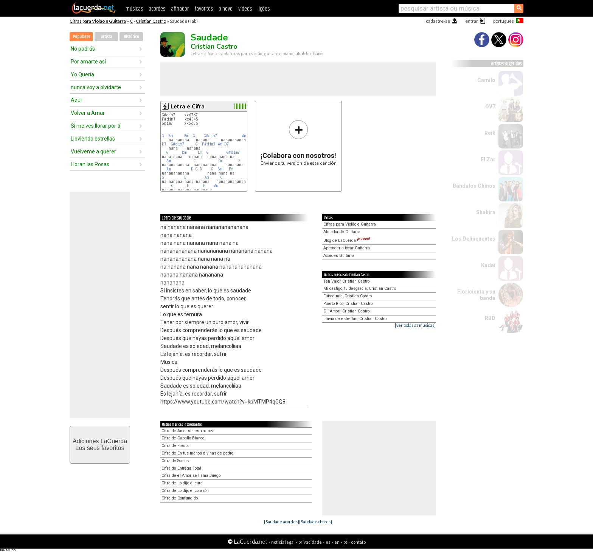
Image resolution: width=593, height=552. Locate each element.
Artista (106, 36)
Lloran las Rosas (90, 164)
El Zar (488, 159)
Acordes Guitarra (338, 255)
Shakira (485, 212)
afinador (180, 9)
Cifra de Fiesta (175, 445)
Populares (81, 36)
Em (186, 135)
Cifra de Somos (175, 460)
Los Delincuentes (473, 239)
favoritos (203, 9)
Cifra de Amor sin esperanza (187, 430)
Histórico (131, 36)
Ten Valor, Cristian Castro (346, 281)
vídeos (245, 9)
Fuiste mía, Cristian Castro (347, 296)
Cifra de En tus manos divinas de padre (197, 453)
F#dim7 (209, 144)
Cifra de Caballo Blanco (182, 438)
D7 (164, 144)
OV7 (490, 107)
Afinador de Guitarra (341, 231)
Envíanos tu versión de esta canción (299, 142)
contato (358, 542)
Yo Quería (82, 74)
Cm (220, 160)
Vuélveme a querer (93, 151)
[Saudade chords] (315, 521)
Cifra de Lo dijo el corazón (185, 490)
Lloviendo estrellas (93, 139)
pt (345, 542)
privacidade (310, 542)
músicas (134, 9)
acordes (157, 9)
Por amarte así (88, 62)
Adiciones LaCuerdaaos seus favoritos (100, 444)
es (328, 542)
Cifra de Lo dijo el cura (182, 483)
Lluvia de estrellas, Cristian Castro (355, 318)
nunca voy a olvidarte (96, 87)
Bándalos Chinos (474, 186)
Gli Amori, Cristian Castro (346, 311)
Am (244, 135)
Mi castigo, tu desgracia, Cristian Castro (359, 288)
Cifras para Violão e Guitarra (98, 21)
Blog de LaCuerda (346, 240)
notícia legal (283, 542)
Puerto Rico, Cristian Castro (348, 303)
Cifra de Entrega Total (181, 468)
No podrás (83, 49)
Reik (489, 133)
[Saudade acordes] (281, 521)
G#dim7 (210, 135)
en (337, 542)
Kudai (488, 265)
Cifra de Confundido (179, 498)
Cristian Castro (151, 21)
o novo (226, 9)
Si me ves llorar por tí (95, 126)
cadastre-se (438, 21)
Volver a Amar (88, 113)
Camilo (486, 80)
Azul (76, 100)
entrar (471, 21)
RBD (490, 318)
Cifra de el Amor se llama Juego (190, 475)
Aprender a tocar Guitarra (346, 248)
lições (264, 9)
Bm (170, 135)
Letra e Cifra (188, 106)
